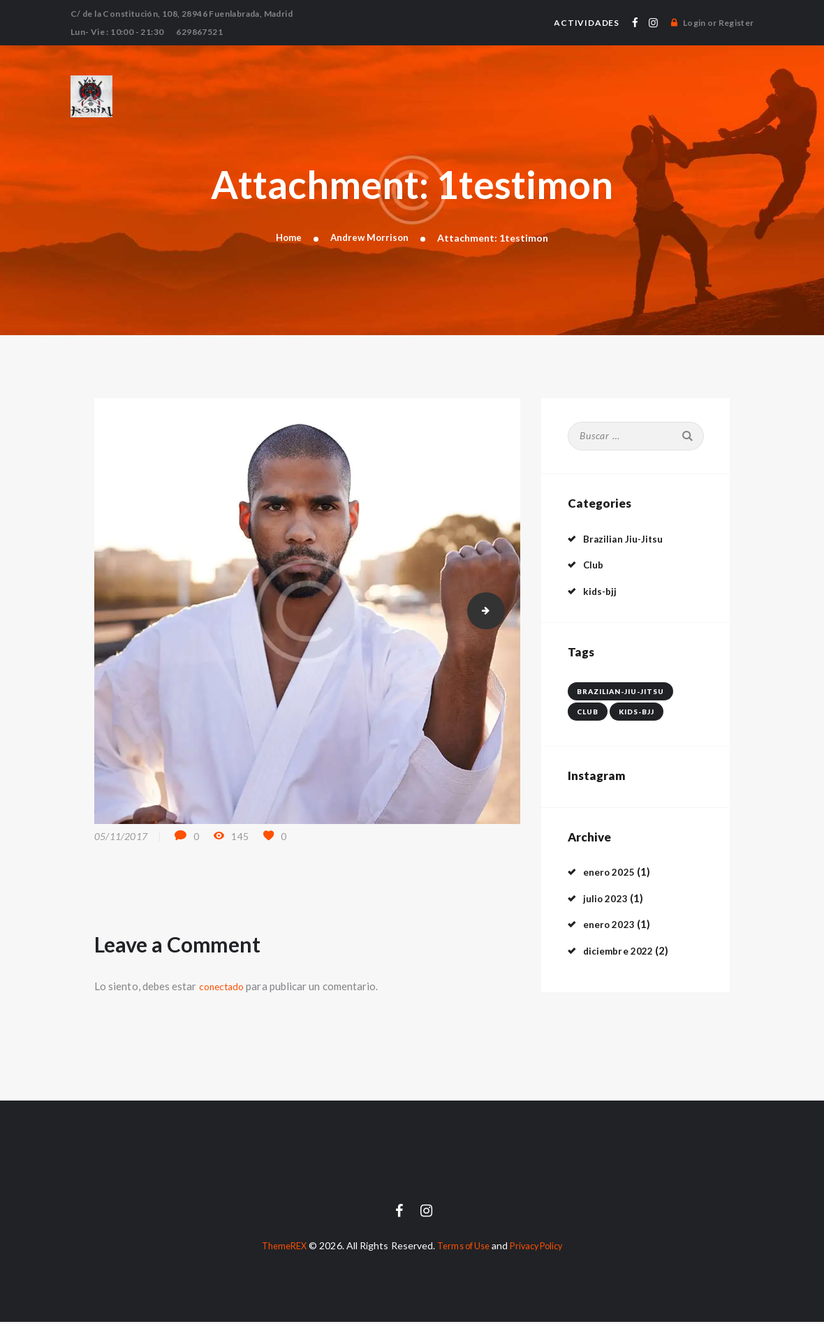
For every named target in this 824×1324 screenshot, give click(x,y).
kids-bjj (601, 591)
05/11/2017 (120, 838)
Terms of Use (462, 1247)
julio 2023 (607, 898)
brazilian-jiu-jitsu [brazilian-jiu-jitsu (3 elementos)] (620, 692)
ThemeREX (276, 1247)
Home (287, 238)
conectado (224, 987)
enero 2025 (611, 873)
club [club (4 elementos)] (587, 712)
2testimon (499, 611)
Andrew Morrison (370, 238)
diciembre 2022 (621, 951)
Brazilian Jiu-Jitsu (626, 539)
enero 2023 (611, 925)
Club (594, 565)
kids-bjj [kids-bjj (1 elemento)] (636, 712)
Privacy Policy (542, 1247)
